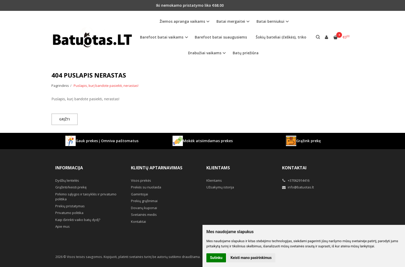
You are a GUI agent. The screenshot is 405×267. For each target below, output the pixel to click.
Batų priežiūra (246, 52)
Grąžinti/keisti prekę (71, 187)
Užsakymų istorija (220, 187)
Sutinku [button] (216, 258)
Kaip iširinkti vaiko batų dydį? (77, 219)
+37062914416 (295, 180)
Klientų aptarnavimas (156, 168)
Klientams (218, 168)
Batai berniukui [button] (270, 21)
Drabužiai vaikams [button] (204, 52)
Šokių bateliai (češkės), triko (281, 37)
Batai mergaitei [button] (230, 21)
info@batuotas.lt (298, 187)
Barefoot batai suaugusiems (221, 37)
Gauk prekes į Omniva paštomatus (101, 141)
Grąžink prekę (303, 141)
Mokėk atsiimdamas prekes (203, 141)
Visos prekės (141, 180)
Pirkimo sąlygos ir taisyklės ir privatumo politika (85, 197)
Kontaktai (138, 221)
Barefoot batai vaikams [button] (161, 37)
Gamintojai (139, 194)
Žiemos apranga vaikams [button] (182, 21)
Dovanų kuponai (144, 207)
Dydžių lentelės (67, 180)
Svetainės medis (144, 214)
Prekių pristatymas (70, 206)
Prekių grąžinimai (144, 201)
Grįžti (65, 119)
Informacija (69, 168)
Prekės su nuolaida (146, 187)
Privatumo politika (69, 212)
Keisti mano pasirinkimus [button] (251, 258)
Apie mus (62, 226)
